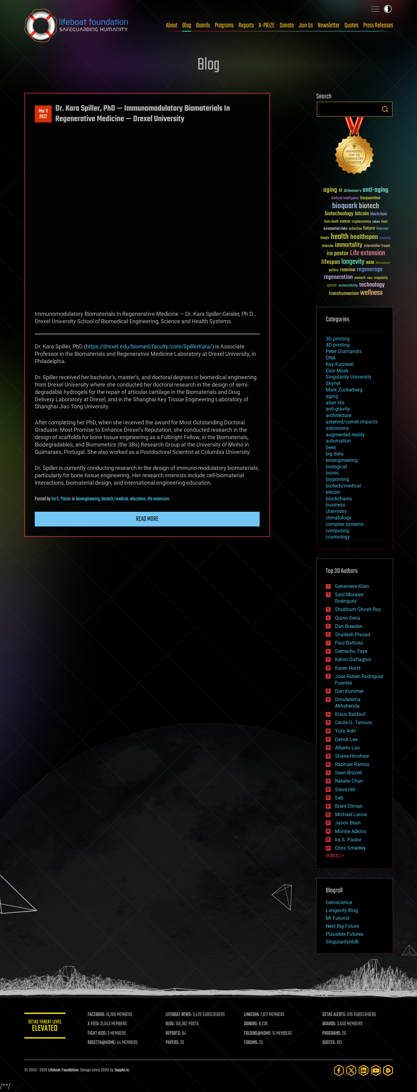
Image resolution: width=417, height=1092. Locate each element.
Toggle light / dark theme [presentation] (388, 9)
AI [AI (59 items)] (340, 191)
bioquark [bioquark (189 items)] (344, 206)
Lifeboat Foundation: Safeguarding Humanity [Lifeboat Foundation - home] (76, 25)
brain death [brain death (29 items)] (331, 222)
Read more (147, 519)
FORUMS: (252, 1043)
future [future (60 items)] (369, 228)
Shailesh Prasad (352, 634)
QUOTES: (329, 1043)
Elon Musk (337, 371)
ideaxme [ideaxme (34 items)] (327, 246)
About (171, 25)
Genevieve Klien (352, 586)
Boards (203, 25)
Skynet (333, 383)
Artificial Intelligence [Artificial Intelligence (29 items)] (345, 199)
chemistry (336, 511)
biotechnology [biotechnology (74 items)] (339, 214)
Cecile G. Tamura (353, 722)
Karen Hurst (347, 668)
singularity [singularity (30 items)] (381, 278)
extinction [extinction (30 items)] (355, 229)
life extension (158, 499)
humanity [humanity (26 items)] (385, 238)
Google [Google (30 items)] (325, 238)
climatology (338, 518)
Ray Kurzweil (340, 364)
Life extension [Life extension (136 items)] (367, 253)
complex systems (345, 524)
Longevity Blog (342, 910)
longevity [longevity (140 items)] (352, 262)
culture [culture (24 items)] (376, 222)
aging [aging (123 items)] (330, 190)
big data (335, 454)
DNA (331, 358)
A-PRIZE (267, 25)
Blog (186, 25)
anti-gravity (338, 409)
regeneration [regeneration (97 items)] (338, 277)
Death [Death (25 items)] (384, 222)
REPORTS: (175, 1034)
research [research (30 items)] (359, 278)
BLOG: (171, 1024)
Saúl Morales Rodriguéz (349, 598)
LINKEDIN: (252, 1015)
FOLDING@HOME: (258, 1034)
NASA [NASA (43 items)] (370, 262)
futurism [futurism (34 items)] (382, 229)
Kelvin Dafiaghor (353, 659)
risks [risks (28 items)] (369, 278)
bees (331, 447)
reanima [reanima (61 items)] (347, 270)
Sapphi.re (122, 1070)
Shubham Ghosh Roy (358, 609)
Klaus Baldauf (350, 714)
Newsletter (329, 25)
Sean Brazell (348, 773)
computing (337, 531)
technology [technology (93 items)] (372, 285)
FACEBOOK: (98, 1015)
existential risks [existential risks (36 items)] (335, 229)
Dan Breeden (349, 626)
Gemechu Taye (351, 651)
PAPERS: (174, 1043)
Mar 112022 (43, 114)
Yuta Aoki (345, 731)
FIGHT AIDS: (98, 1034)
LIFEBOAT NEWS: (180, 1015)
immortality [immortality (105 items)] (348, 245)
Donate (287, 25)
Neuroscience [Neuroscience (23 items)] (383, 263)
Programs (224, 25)
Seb (339, 798)
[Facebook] (339, 1070)
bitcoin (333, 492)
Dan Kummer (349, 691)
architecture (338, 415)
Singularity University (349, 377)
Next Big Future (342, 926)
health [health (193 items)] (340, 236)
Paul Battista (349, 643)
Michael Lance (351, 814)
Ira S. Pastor (61, 499)
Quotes (351, 25)
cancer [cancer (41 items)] (345, 221)
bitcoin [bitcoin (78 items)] (362, 214)
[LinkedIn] (363, 1070)
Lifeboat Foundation (63, 1070)
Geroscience (339, 902)
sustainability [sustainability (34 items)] (348, 286)
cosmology (338, 537)
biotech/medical (114, 499)
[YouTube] (376, 1070)
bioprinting (337, 479)
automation (338, 441)
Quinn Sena (347, 618)
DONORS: (252, 1024)
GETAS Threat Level (45, 1026)
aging (332, 396)
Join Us (306, 25)
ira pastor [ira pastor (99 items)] (337, 253)
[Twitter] (351, 1070)
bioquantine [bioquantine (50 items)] (370, 198)
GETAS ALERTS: (334, 1015)
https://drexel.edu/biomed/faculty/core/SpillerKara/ (149, 346)
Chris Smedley (350, 848)
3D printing (338, 339)
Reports (246, 25)
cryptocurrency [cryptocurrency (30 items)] (361, 222)
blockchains (339, 499)
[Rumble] (388, 1070)
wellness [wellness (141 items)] (371, 293)
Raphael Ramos (352, 764)
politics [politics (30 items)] (334, 270)
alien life (335, 403)
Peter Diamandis (344, 351)
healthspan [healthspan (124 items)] (364, 237)
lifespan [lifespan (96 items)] (330, 262)
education (138, 499)
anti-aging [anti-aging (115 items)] (375, 190)
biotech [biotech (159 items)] (369, 206)
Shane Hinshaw (352, 756)
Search (385, 109)
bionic (332, 473)
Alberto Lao (347, 748)
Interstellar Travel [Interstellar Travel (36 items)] (377, 246)
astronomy (337, 428)
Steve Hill (345, 789)
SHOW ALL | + (335, 856)
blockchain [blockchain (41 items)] (378, 214)
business (335, 505)
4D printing (338, 345)
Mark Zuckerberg (344, 390)
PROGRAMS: (332, 1034)
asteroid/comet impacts (352, 422)
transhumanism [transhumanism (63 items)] (344, 293)
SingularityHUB (342, 942)
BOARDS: (329, 1024)
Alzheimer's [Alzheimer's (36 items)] (352, 191)
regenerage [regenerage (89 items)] (370, 269)
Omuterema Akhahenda (347, 703)
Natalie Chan (349, 781)
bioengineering (88, 499)
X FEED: (95, 1024)
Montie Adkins (350, 831)
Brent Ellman (349, 806)
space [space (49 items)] (332, 285)
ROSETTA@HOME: (103, 1043)
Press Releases (378, 25)
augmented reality (345, 435)
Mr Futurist (337, 918)
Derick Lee (346, 739)
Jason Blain (348, 823)
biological (336, 467)
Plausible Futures (344, 934)
